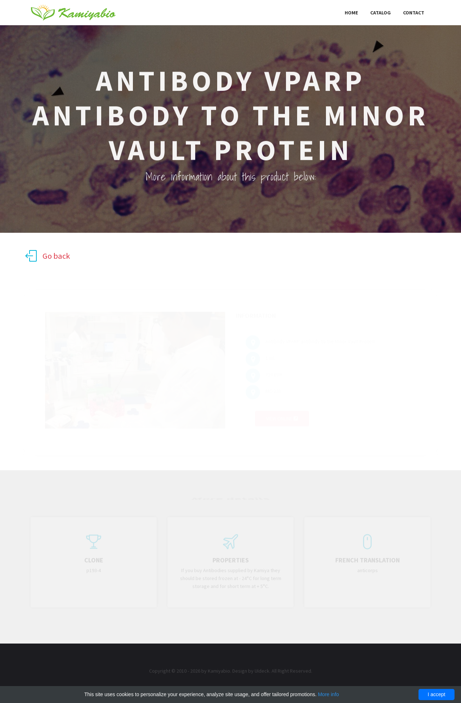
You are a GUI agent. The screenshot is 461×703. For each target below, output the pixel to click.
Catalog (380, 12)
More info (328, 694)
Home (351, 12)
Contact (413, 12)
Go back (47, 256)
